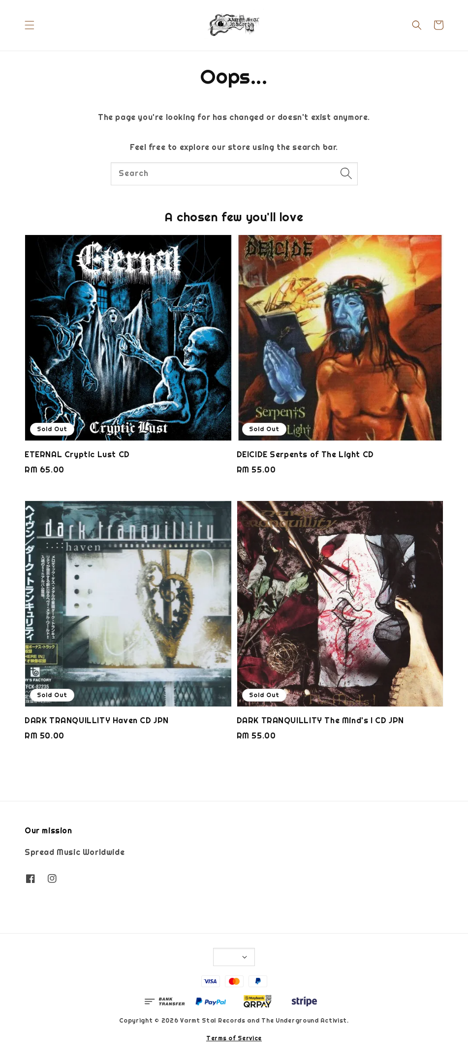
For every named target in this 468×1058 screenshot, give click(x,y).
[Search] (346, 173)
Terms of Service (234, 1038)
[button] (29, 25)
